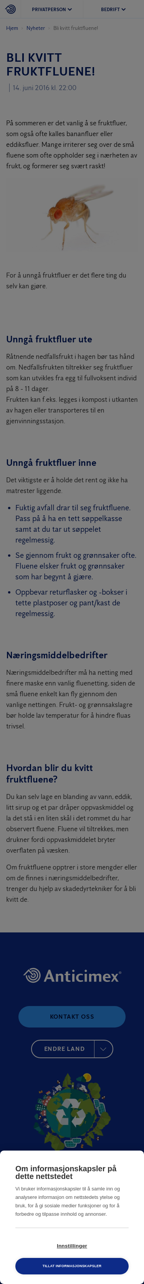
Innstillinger (72, 1246)
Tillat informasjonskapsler (72, 1266)
